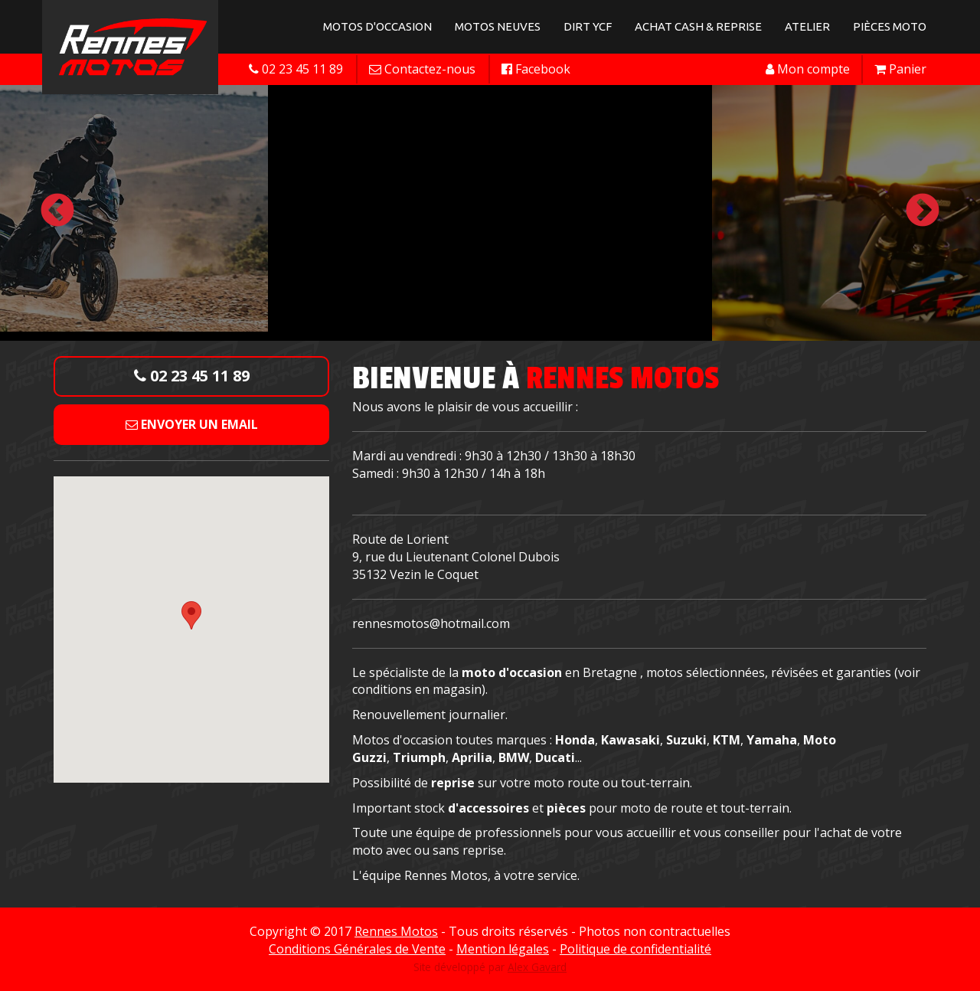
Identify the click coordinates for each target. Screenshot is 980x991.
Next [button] (922, 211)
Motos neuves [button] (498, 26)
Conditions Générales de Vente (357, 948)
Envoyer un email (192, 424)
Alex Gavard (537, 967)
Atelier (807, 26)
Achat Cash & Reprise (698, 26)
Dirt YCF (588, 26)
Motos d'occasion (377, 26)
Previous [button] (57, 211)
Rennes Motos (396, 931)
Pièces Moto (889, 26)
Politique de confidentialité (635, 948)
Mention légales (502, 948)
